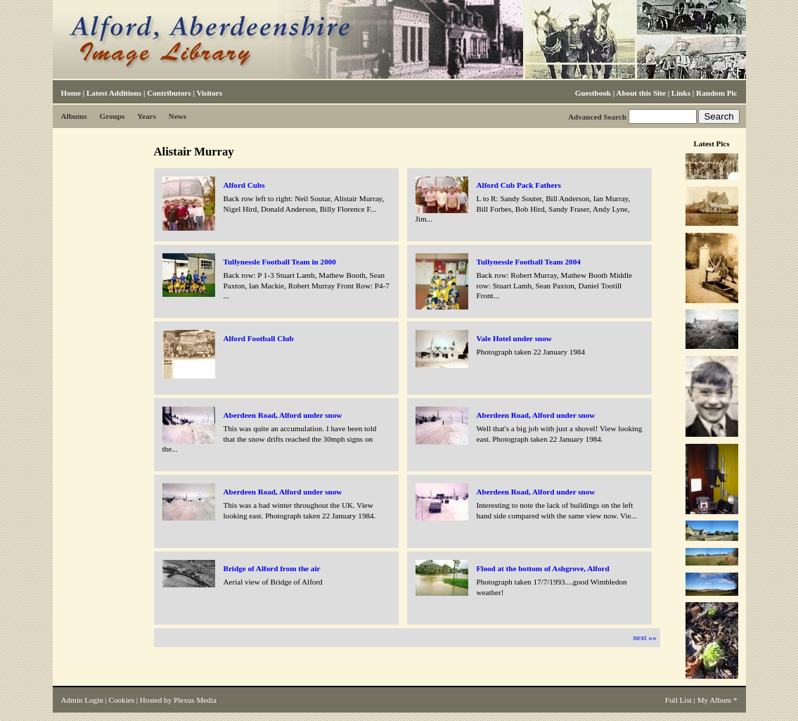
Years (146, 116)
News (177, 116)
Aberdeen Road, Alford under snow (283, 415)
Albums (74, 116)
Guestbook (593, 93)
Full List (678, 700)
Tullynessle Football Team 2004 (529, 261)
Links (680, 93)
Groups (112, 116)
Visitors (209, 93)
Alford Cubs (244, 185)
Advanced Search (597, 117)
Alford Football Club (259, 338)
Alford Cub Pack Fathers (519, 185)
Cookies (121, 700)
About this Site (640, 93)
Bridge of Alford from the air (272, 568)
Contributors (169, 93)
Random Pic (716, 93)
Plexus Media (195, 700)
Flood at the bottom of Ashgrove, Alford (543, 568)
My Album (714, 700)
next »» (644, 637)
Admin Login (82, 700)
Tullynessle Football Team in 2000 (280, 261)
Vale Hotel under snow (514, 338)
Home (71, 93)
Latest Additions (113, 93)
